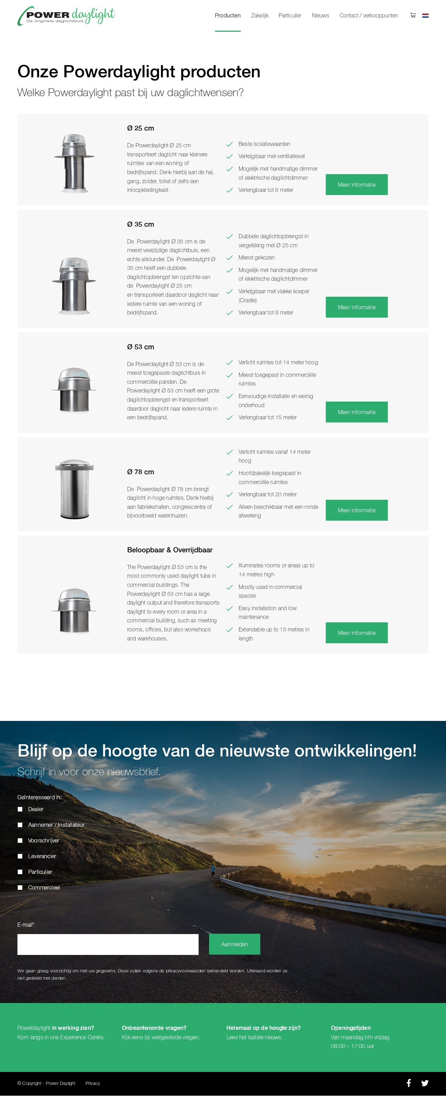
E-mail (25, 925)
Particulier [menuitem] (290, 15)
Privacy (93, 1084)
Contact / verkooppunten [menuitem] (369, 15)
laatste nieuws (265, 1037)
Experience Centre (81, 1037)
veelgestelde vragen (175, 1037)
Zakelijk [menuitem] (260, 15)
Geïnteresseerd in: (39, 798)
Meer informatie (357, 185)
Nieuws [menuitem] (320, 15)
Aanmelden (234, 945)
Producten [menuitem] (228, 16)
